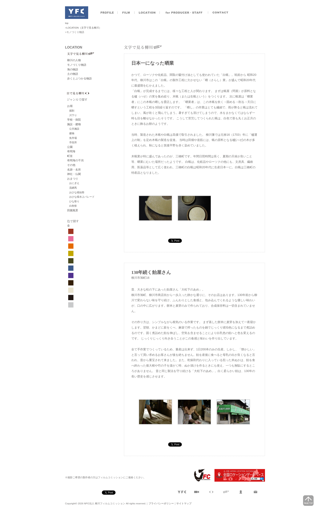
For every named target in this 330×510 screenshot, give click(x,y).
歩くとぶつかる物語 (79, 78)
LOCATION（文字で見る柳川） (84, 27)
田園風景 (72, 210)
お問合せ (220, 13)
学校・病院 (74, 119)
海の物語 (72, 69)
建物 (71, 133)
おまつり (72, 178)
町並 (70, 156)
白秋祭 (73, 205)
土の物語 (72, 73)
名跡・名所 (74, 169)
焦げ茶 (70, 282)
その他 (71, 165)
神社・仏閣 (74, 174)
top (66, 23)
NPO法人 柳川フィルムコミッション (76, 12)
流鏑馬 (73, 187)
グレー (70, 305)
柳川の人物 (74, 60)
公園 (70, 147)
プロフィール (107, 13)
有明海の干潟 (75, 160)
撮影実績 (126, 13)
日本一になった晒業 (152, 63)
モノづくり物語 (76, 64)
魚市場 (73, 138)
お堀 (70, 106)
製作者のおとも (184, 13)
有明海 (71, 151)
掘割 (71, 110)
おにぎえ (74, 183)
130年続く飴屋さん (151, 272)
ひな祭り (74, 201)
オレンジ (70, 246)
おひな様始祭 (76, 192)
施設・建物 (74, 124)
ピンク (70, 238)
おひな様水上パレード (81, 196)
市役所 (73, 142)
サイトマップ (184, 503)
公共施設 (74, 128)
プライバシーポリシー (161, 503)
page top (308, 500)
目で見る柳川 (95, 93)
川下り (73, 115)
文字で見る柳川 (95, 54)
